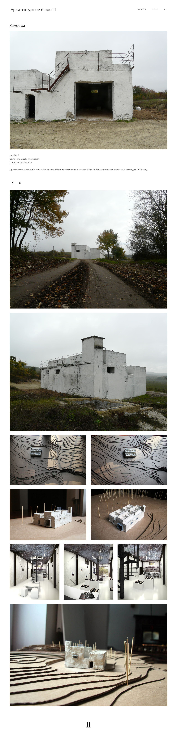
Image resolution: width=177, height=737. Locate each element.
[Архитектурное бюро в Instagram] (20, 182)
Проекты (141, 9)
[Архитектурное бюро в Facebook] (13, 182)
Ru (165, 9)
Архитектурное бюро (33, 9)
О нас (155, 9)
